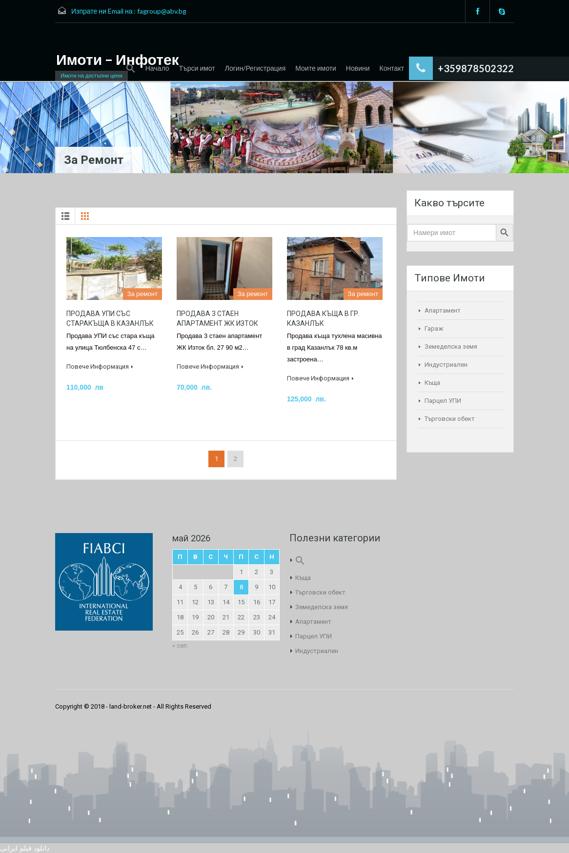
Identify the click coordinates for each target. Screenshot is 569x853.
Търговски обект (450, 418)
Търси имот (197, 68)
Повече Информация (99, 366)
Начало (157, 68)
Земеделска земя (451, 346)
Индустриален (446, 364)
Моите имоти (315, 68)
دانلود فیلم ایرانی (24, 848)
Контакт (392, 68)
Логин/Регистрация (255, 68)
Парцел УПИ (443, 400)
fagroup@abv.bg (161, 11)
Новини (358, 68)
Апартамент (443, 310)
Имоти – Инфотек (117, 59)
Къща (432, 382)
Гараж (434, 328)
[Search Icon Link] (131, 69)
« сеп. (180, 645)
